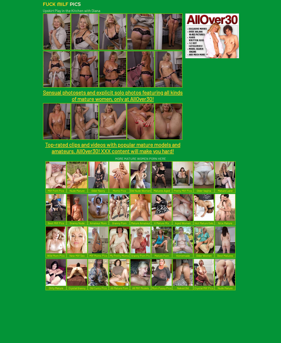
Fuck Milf (62, 4)
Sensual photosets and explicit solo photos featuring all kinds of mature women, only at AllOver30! (113, 95)
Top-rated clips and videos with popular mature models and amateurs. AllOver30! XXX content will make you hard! (112, 147)
